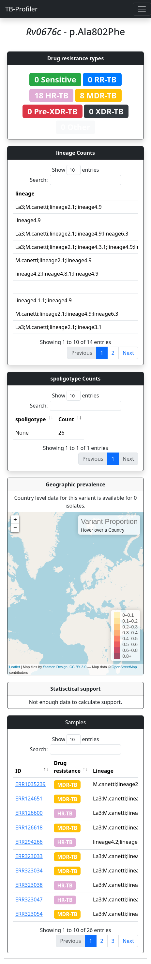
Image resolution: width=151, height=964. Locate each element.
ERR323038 (29, 884)
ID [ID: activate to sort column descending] (18, 770)
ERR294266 (29, 841)
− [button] (15, 528)
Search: (75, 180)
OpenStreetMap (124, 667)
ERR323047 (29, 899)
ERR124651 (29, 798)
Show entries (75, 170)
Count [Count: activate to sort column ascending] (66, 419)
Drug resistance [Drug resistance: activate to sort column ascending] (67, 766)
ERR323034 (29, 870)
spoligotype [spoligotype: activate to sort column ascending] (30, 419)
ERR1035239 (30, 784)
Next (128, 352)
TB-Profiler (21, 9)
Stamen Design (55, 667)
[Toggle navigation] (142, 9)
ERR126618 (29, 827)
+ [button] (15, 520)
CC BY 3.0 (77, 667)
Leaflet (14, 667)
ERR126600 (29, 812)
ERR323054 (29, 913)
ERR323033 (29, 856)
